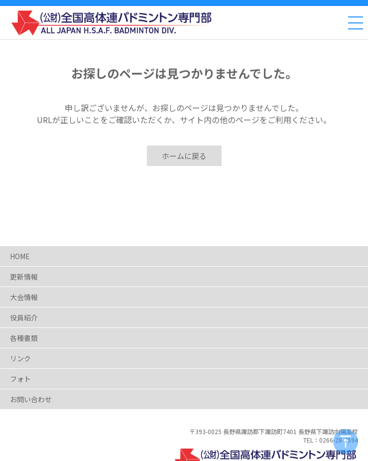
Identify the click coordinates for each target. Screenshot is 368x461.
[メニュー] (355, 23)
